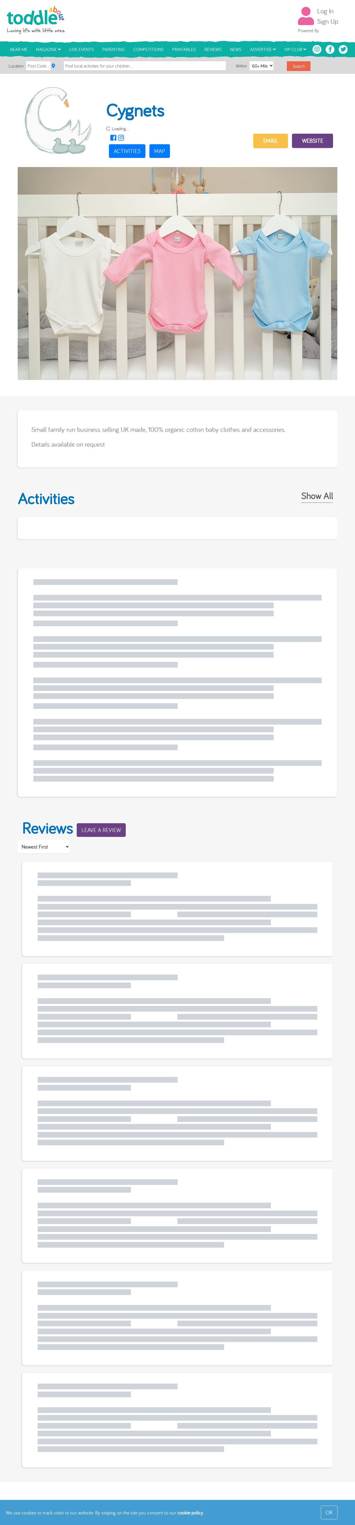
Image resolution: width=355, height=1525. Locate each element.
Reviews (213, 49)
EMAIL (270, 140)
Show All (317, 495)
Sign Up (327, 21)
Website (312, 140)
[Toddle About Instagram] (317, 49)
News (236, 49)
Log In (325, 11)
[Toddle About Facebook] (330, 49)
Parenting (113, 49)
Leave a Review (101, 829)
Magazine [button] (48, 49)
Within (242, 66)
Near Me (18, 49)
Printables (184, 49)
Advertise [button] (263, 49)
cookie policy (190, 1512)
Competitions (148, 49)
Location (16, 66)
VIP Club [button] (295, 49)
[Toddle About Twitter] (343, 49)
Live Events (81, 49)
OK (329, 1512)
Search (299, 66)
